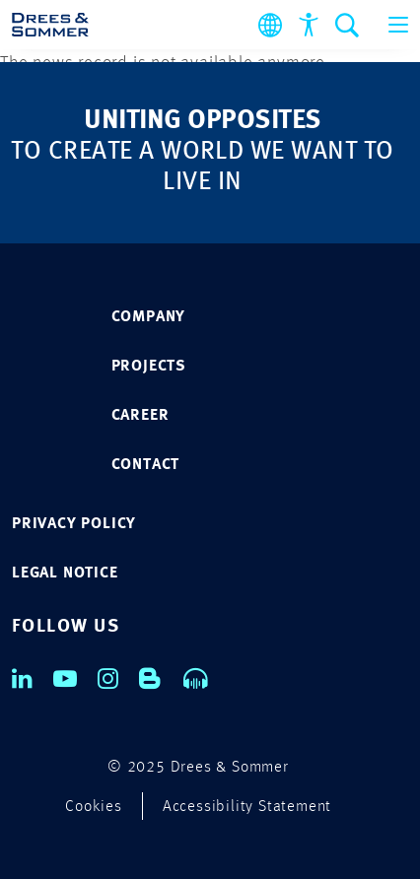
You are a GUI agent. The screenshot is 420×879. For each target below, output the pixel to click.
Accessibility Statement (247, 807)
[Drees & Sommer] (50, 24)
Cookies (93, 807)
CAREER (140, 416)
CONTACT (145, 465)
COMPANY (148, 317)
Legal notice (65, 573)
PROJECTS (148, 366)
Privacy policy (74, 524)
